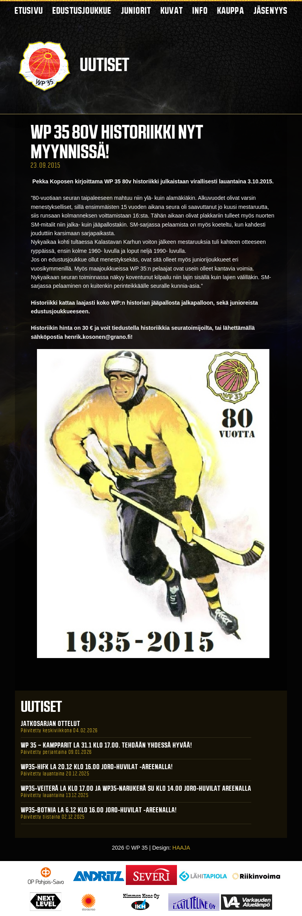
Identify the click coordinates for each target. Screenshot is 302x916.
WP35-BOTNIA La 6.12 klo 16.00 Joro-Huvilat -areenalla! (99, 810)
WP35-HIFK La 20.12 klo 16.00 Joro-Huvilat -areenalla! (97, 766)
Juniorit (136, 10)
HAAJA (181, 848)
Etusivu (29, 10)
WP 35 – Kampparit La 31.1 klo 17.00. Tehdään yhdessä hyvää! (106, 745)
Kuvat (171, 10)
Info (200, 10)
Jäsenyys (271, 10)
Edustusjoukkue (82, 10)
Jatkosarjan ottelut (50, 723)
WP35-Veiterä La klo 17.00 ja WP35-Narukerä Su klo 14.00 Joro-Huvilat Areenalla (136, 788)
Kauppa (230, 10)
